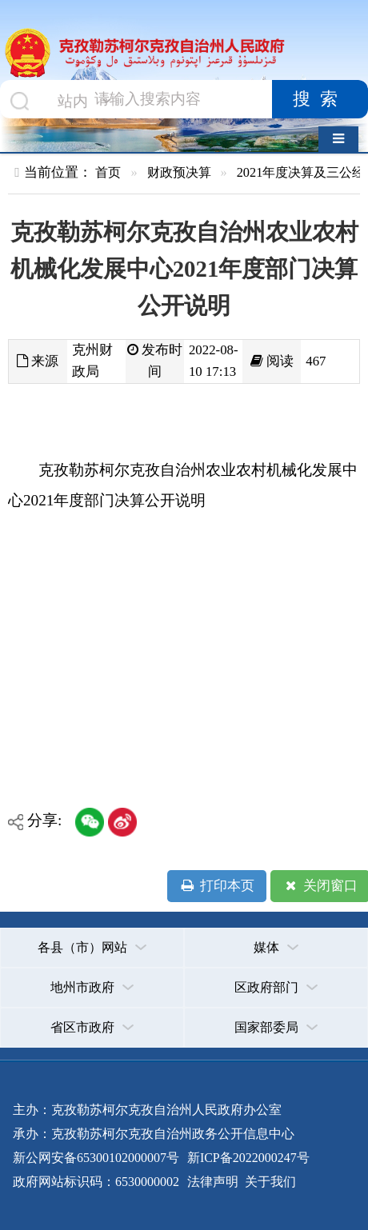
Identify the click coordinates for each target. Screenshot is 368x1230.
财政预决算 (179, 172)
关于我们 (269, 1181)
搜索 (320, 99)
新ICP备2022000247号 (247, 1157)
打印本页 (217, 886)
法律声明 (212, 1181)
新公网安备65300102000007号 (96, 1157)
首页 (108, 172)
